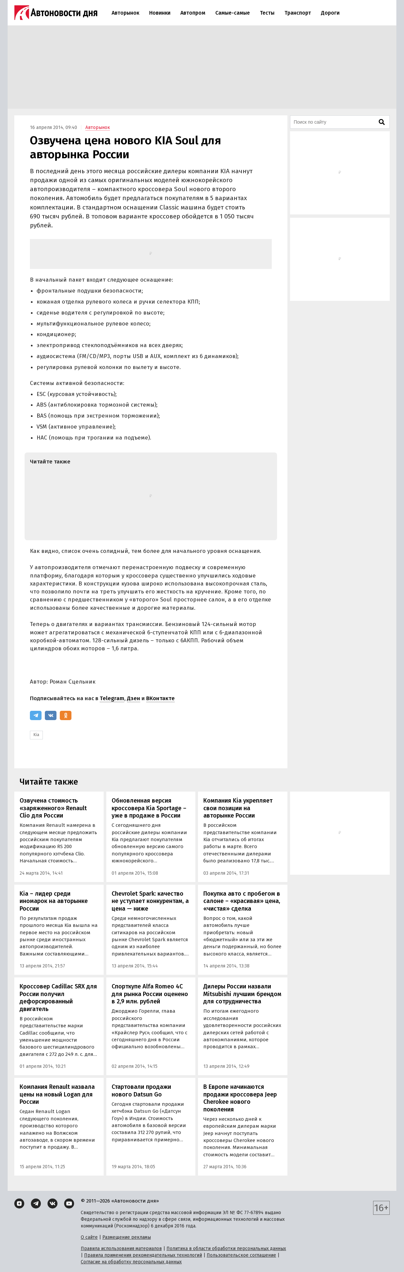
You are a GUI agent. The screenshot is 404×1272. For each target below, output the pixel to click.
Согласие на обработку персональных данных (131, 1262)
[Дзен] (19, 1203)
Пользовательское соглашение (241, 1255)
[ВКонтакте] (50, 715)
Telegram (112, 698)
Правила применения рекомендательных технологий (143, 1255)
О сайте (89, 1237)
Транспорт (297, 13)
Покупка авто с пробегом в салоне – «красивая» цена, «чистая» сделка (241, 901)
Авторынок (125, 13)
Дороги (330, 13)
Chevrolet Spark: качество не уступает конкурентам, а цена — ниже (150, 901)
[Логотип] (55, 12)
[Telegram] (36, 715)
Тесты (267, 13)
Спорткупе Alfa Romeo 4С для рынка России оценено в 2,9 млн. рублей (150, 994)
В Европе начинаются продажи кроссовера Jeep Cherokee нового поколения (240, 1098)
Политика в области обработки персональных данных (226, 1248)
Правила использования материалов (121, 1248)
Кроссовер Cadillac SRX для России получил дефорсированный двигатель (58, 998)
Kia (36, 734)
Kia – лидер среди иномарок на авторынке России (54, 901)
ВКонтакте (160, 698)
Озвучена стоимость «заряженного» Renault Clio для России (53, 808)
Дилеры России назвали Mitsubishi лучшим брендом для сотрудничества (242, 994)
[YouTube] (69, 1203)
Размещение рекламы (126, 1237)
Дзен (133, 698)
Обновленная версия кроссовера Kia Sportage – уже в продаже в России (149, 808)
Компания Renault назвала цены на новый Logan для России (57, 1094)
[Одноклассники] (65, 715)
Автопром (192, 13)
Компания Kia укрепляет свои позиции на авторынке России (237, 808)
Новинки (159, 13)
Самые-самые (232, 13)
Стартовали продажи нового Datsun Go (141, 1090)
